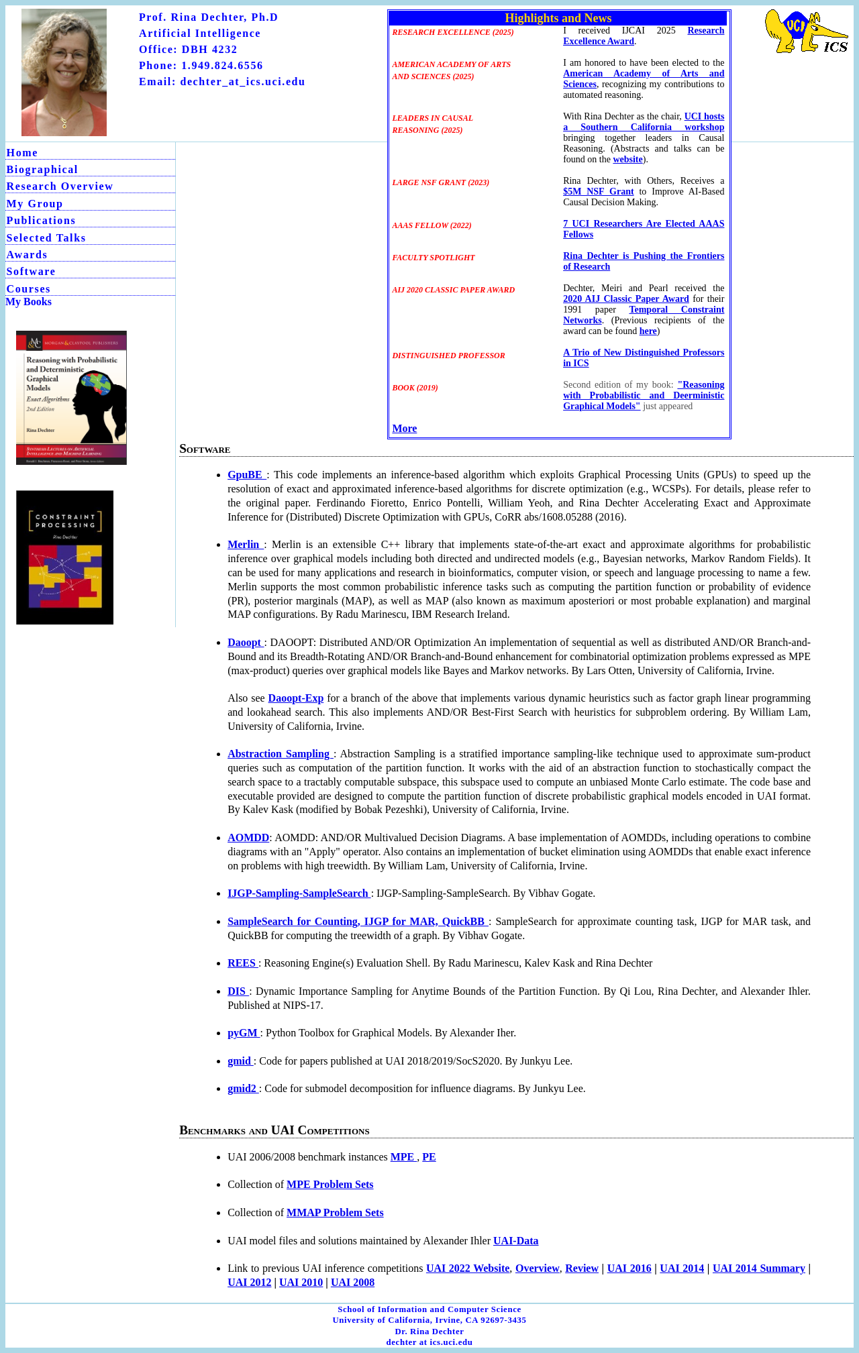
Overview (537, 1268)
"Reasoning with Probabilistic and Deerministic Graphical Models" (643, 395)
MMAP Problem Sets (335, 1212)
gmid (241, 1061)
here (648, 331)
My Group (35, 203)
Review (582, 1268)
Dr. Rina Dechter (429, 1331)
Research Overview (60, 186)
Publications (42, 220)
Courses (29, 288)
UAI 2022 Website (467, 1268)
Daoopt (246, 642)
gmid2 (243, 1088)
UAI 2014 (682, 1268)
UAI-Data (516, 1240)
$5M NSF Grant (598, 191)
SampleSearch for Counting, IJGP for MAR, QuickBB (358, 921)
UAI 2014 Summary (759, 1268)
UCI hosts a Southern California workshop (643, 121)
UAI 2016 (629, 1268)
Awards (27, 254)
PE (429, 1156)
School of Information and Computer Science (429, 1309)
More (404, 428)
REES (243, 963)
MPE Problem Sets (330, 1184)
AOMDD (248, 837)
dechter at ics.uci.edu (429, 1342)
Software (31, 271)
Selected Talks (47, 237)
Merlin (246, 544)
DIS (238, 991)
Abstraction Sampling (281, 753)
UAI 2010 (301, 1282)
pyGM (244, 1032)
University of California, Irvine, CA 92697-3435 (429, 1320)
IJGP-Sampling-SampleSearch (299, 893)
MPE (404, 1156)
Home (22, 152)
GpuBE (247, 474)
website (627, 159)
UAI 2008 (352, 1282)
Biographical (43, 169)
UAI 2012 (249, 1282)
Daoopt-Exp (296, 698)
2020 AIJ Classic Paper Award (626, 299)
